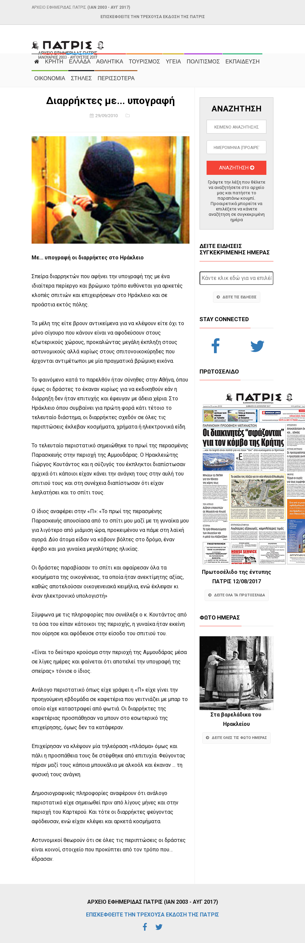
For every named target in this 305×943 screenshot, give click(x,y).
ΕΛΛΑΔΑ (79, 61)
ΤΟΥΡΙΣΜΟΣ (144, 61)
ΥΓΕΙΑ (173, 61)
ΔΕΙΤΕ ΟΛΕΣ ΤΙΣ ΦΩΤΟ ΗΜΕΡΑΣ (236, 738)
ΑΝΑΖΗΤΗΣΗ (236, 168)
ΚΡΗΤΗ (54, 61)
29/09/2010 (106, 115)
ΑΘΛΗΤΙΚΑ (109, 61)
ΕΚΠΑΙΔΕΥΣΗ (242, 61)
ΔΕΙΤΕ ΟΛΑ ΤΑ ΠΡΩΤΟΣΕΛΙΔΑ (236, 595)
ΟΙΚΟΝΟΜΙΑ (49, 78)
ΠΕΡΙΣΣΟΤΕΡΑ (115, 78)
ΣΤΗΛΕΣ (81, 78)
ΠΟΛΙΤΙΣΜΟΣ (203, 61)
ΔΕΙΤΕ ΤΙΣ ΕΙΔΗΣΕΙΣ (237, 297)
